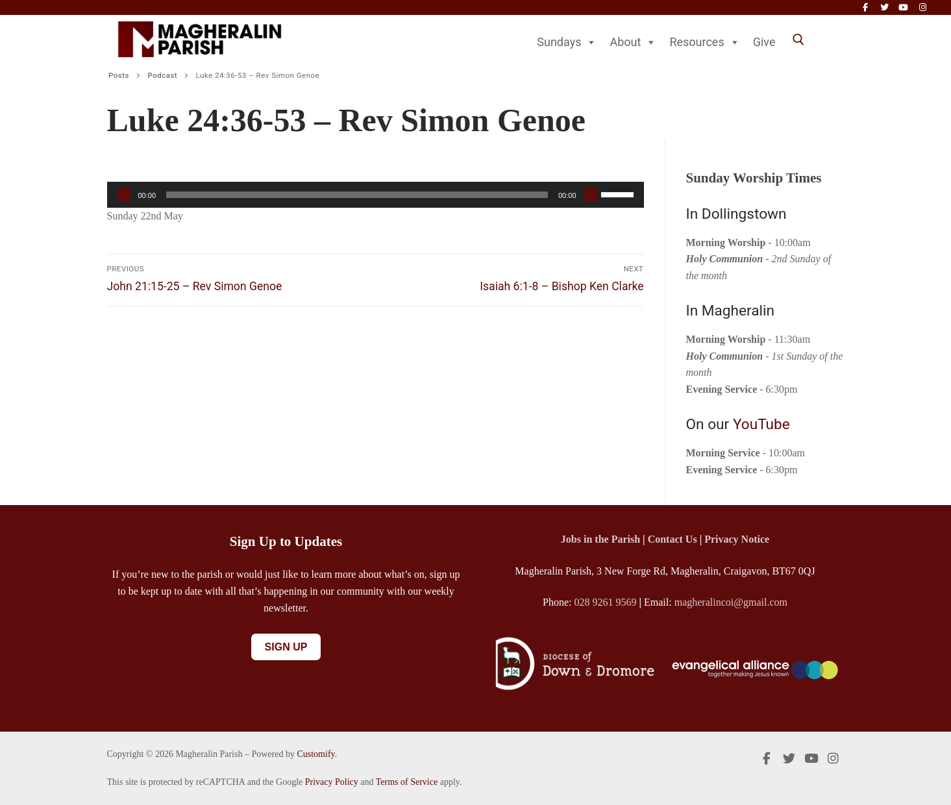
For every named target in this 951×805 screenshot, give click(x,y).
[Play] (123, 194)
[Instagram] (922, 7)
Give (764, 42)
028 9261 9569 (605, 602)
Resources (704, 42)
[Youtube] (903, 7)
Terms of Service (407, 782)
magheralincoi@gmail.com (730, 602)
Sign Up (286, 646)
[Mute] (590, 194)
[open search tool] (798, 39)
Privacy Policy (331, 782)
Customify (315, 754)
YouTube (761, 424)
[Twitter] (884, 7)
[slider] (357, 195)
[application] (375, 195)
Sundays (567, 42)
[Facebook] (865, 7)
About (633, 42)
